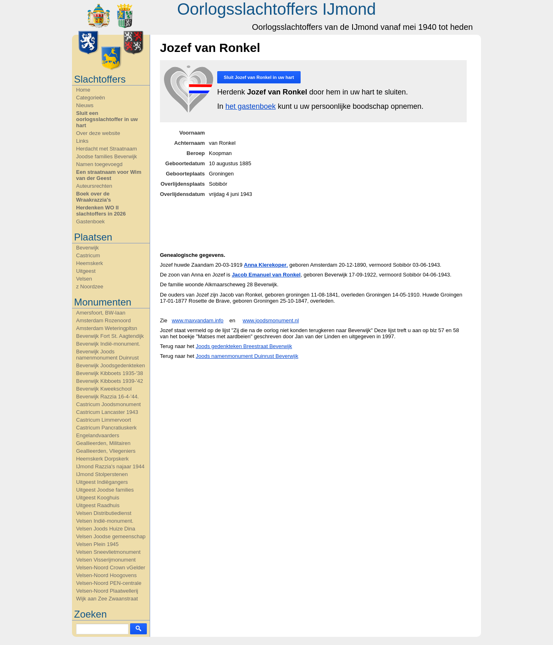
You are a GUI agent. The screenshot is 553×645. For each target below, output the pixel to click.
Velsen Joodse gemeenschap (111, 536)
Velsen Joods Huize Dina (105, 529)
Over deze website (98, 133)
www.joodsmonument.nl (271, 320)
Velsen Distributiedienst (103, 513)
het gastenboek (250, 106)
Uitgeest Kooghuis (97, 497)
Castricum (88, 255)
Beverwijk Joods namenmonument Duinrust (107, 354)
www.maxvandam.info (197, 320)
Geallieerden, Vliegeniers (105, 451)
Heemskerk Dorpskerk (102, 459)
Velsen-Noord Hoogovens (106, 575)
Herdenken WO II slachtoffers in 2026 (101, 211)
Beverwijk (87, 248)
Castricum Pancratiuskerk (106, 428)
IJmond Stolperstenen (102, 474)
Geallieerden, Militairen (103, 443)
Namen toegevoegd (99, 164)
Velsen (84, 279)
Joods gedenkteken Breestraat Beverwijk (244, 346)
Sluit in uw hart (259, 77)
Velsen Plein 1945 (97, 544)
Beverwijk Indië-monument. (108, 344)
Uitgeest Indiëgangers (102, 482)
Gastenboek (90, 221)
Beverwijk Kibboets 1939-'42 (109, 381)
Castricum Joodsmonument (108, 404)
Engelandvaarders (97, 435)
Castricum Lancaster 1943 (107, 412)
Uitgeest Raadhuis (97, 505)
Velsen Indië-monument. (104, 521)
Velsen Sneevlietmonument (108, 552)
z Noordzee (89, 286)
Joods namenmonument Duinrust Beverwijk (247, 356)
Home (83, 90)
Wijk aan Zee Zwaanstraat (107, 599)
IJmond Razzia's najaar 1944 (110, 466)
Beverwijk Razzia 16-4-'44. (107, 396)
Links (82, 141)
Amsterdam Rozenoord (103, 320)
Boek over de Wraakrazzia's (93, 197)
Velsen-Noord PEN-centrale (109, 583)
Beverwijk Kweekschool (104, 389)
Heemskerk (89, 263)
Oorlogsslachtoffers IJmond (276, 9)
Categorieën (90, 97)
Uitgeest (86, 271)
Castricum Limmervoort (103, 420)
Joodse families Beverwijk (106, 156)
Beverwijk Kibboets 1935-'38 (109, 373)
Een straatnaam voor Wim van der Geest (109, 175)
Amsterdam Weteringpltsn (106, 328)
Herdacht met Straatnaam (106, 149)
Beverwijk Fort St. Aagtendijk (110, 336)
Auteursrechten (94, 186)
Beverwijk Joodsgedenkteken (110, 365)
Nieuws (85, 105)
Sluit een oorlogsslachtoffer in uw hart (107, 119)
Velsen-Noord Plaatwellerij (107, 591)
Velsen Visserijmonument (106, 560)
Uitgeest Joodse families (105, 490)
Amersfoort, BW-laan (100, 313)
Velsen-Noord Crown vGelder (110, 567)
